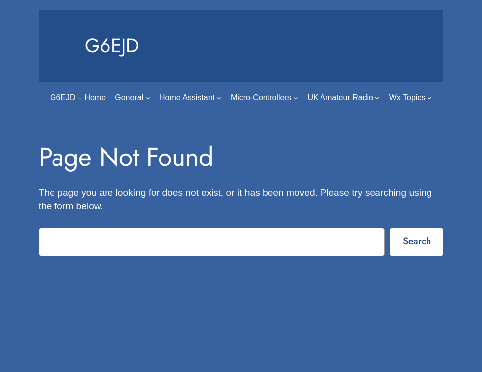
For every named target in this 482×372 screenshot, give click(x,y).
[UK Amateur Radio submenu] (377, 97)
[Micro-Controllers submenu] (295, 97)
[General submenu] (147, 97)
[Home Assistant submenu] (218, 97)
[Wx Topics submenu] (429, 97)
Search (417, 241)
